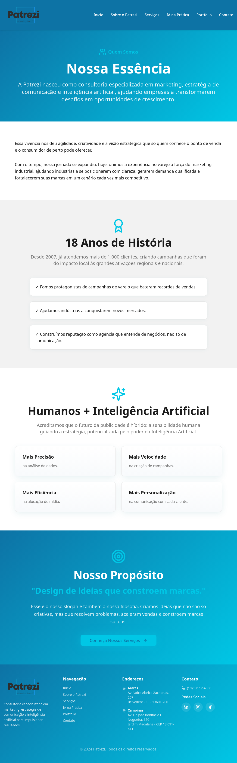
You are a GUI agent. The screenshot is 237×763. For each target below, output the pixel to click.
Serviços (152, 14)
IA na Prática (178, 14)
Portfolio (204, 14)
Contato (226, 14)
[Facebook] (210, 707)
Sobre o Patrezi (124, 14)
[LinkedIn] (186, 707)
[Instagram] (198, 707)
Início (98, 14)
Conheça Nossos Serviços (118, 640)
